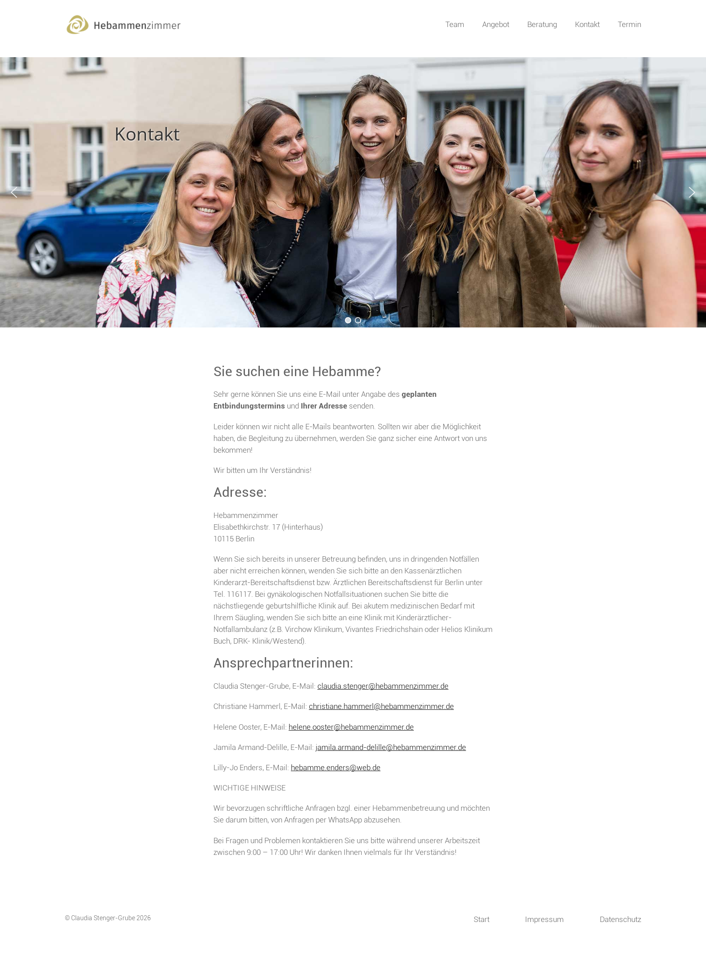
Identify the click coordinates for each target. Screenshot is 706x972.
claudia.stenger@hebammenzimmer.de (382, 685)
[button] (14, 192)
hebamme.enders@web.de (335, 767)
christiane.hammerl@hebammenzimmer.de (381, 706)
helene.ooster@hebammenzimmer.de (351, 726)
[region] (353, 192)
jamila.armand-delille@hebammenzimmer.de (391, 747)
